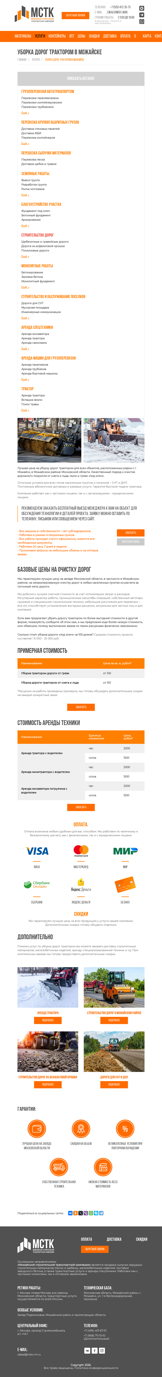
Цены (81, 36)
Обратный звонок (75, 15)
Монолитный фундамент (38, 281)
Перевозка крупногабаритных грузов (50, 122)
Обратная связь (131, 542)
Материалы (23, 36)
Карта (147, 36)
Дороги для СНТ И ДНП (114, 1077)
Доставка (110, 36)
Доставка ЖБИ (31, 133)
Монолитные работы (37, 266)
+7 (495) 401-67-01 (95, 1330)
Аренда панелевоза (34, 364)
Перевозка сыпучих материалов (46, 153)
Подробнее (48, 1020)
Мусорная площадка (35, 307)
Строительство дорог (37, 235)
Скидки (94, 36)
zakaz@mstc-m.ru (117, 12)
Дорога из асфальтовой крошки (43, 246)
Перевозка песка (33, 159)
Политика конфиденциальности (96, 1368)
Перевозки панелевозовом (40, 98)
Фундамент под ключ (35, 211)
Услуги (40, 36)
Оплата (125, 36)
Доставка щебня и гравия (38, 164)
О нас (136, 42)
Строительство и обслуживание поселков (53, 297)
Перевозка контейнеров (38, 137)
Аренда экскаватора (35, 334)
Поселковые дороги (35, 250)
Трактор (27, 389)
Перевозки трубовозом (37, 107)
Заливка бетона (32, 277)
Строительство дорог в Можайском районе (114, 1013)
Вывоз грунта (30, 180)
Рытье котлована (32, 189)
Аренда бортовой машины (39, 373)
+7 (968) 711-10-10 (94, 1335)
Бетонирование (32, 272)
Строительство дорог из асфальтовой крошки (48, 1077)
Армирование (31, 219)
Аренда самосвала (34, 342)
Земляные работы (35, 174)
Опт (71, 36)
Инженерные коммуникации (41, 312)
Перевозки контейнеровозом (41, 102)
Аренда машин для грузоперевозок (48, 358)
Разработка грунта (34, 184)
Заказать (130, 533)
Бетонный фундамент (36, 215)
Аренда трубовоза (33, 369)
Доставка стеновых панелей (40, 129)
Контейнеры (57, 36)
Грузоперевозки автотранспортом (47, 92)
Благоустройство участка (41, 205)
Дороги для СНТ (32, 303)
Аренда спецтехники (37, 328)
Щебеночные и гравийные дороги (45, 241)
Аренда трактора (33, 338)
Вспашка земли (31, 400)
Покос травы (30, 404)
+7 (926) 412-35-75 (120, 7)
